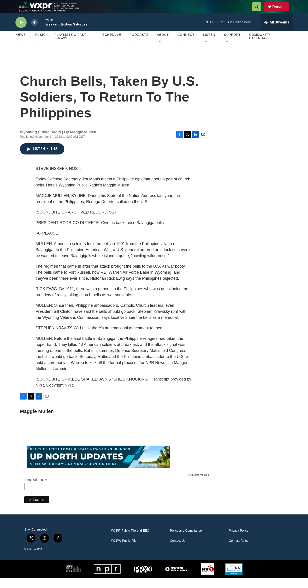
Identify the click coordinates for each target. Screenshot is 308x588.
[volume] (34, 32)
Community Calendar (259, 46)
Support (232, 45)
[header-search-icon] (258, 11)
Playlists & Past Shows (70, 46)
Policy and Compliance (186, 540)
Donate (281, 11)
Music (40, 45)
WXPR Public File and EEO (130, 540)
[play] (21, 32)
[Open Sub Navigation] (19, 52)
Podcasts (138, 45)
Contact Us (177, 550)
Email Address (35, 490)
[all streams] (277, 32)
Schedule (111, 45)
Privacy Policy (238, 540)
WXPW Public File (124, 550)
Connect (185, 45)
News (20, 45)
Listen (209, 45)
